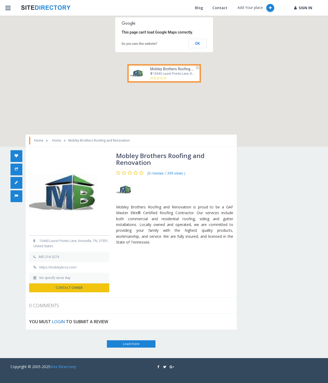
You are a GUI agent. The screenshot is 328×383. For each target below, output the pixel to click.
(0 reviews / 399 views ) (166, 173)
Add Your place (255, 8)
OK (197, 43)
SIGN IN (303, 7)
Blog (199, 7)
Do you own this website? (139, 44)
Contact (219, 7)
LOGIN (58, 322)
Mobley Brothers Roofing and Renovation (183, 69)
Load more (131, 344)
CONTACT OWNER (69, 287)
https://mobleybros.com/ (58, 267)
